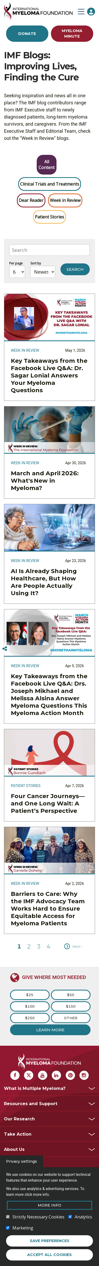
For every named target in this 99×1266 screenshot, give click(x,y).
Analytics (83, 1217)
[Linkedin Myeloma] (56, 1075)
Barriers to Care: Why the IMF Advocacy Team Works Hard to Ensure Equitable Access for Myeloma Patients (48, 908)
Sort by (35, 263)
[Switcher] (4, 649)
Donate (27, 33)
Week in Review (65, 200)
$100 (30, 1006)
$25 (29, 995)
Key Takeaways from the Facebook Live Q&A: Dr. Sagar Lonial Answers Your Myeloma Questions (49, 375)
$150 (71, 1006)
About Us (14, 1149)
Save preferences (49, 1240)
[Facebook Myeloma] (15, 1075)
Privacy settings (21, 1161)
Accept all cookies (49, 1254)
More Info (49, 1205)
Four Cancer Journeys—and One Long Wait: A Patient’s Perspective (48, 803)
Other (70, 1018)
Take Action (17, 1134)
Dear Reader (31, 200)
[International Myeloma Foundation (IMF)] (39, 11)
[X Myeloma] (28, 1075)
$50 (70, 995)
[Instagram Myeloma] (84, 1075)
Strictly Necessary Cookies (38, 1217)
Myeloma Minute (72, 33)
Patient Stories (49, 217)
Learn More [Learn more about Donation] (50, 1029)
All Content (47, 164)
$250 (30, 1018)
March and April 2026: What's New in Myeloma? (45, 481)
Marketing (22, 1228)
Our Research (19, 1118)
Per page (16, 263)
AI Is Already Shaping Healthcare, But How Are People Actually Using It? (44, 582)
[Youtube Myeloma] (42, 1075)
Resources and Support (30, 1103)
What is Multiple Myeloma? (34, 1088)
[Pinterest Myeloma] (70, 1075)
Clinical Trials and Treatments (49, 184)
